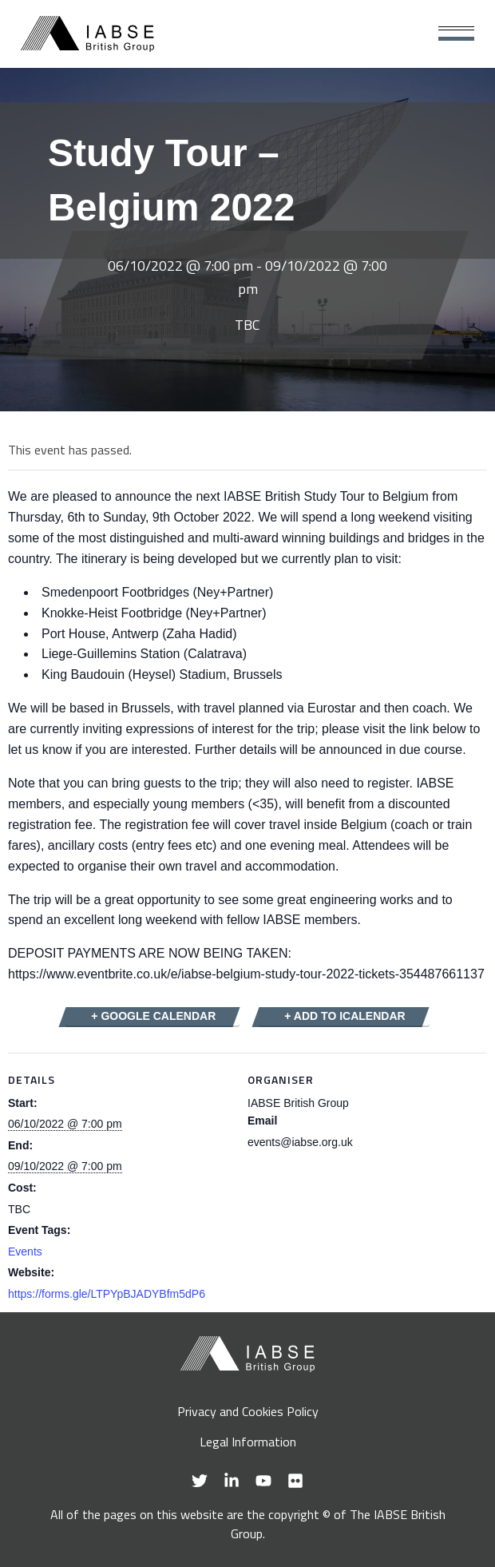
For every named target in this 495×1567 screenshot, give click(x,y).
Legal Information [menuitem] (248, 1441)
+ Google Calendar (153, 1016)
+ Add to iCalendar (344, 1016)
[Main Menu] (456, 34)
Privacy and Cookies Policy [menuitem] (248, 1411)
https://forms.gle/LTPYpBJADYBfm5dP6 (106, 1293)
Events (25, 1251)
